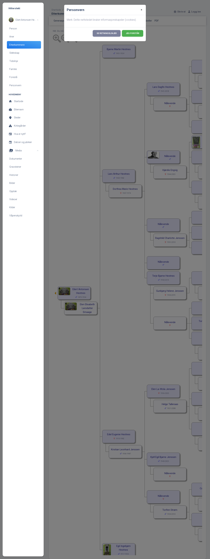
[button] (23, 19)
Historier (13, 175)
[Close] (141, 10)
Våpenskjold (15, 215)
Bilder (12, 183)
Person (13, 28)
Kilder (12, 207)
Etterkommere (17, 45)
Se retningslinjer (107, 33)
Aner (11, 36)
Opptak (13, 191)
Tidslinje (13, 61)
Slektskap (14, 53)
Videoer (13, 199)
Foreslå (13, 77)
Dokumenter (15, 158)
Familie (13, 69)
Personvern (15, 85)
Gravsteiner (15, 166)
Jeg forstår (132, 33)
